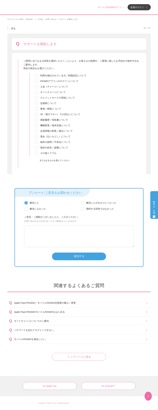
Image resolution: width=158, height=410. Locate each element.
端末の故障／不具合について (55, 142)
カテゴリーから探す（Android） (20, 19)
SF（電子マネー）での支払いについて (60, 114)
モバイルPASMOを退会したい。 (31, 339)
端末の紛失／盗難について (54, 147)
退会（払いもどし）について (55, 136)
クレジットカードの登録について (57, 97)
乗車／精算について (50, 108)
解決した (34, 202)
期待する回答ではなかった (100, 208)
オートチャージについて (53, 92)
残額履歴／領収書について (54, 120)
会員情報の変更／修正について (56, 131)
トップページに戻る (79, 356)
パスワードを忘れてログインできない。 (35, 330)
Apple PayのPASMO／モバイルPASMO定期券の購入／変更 (45, 302)
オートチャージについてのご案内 (31, 321)
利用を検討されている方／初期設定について (63, 75)
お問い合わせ (50, 19)
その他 (39, 19)
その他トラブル (48, 153)
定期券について (48, 103)
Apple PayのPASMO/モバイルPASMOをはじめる (39, 312)
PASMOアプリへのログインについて (59, 81)
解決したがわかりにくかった (101, 202)
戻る (13, 28)
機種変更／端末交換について (55, 125)
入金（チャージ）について (54, 86)
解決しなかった (38, 208)
